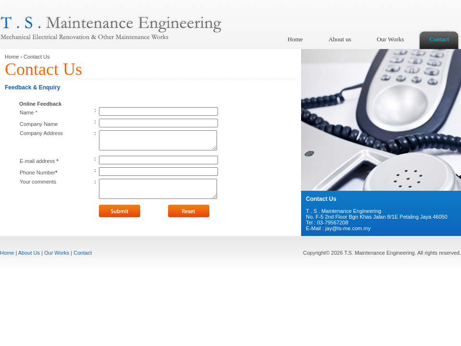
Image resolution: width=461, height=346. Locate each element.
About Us (29, 253)
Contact (439, 39)
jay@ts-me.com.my (347, 228)
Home (295, 39)
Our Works (390, 39)
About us (339, 39)
